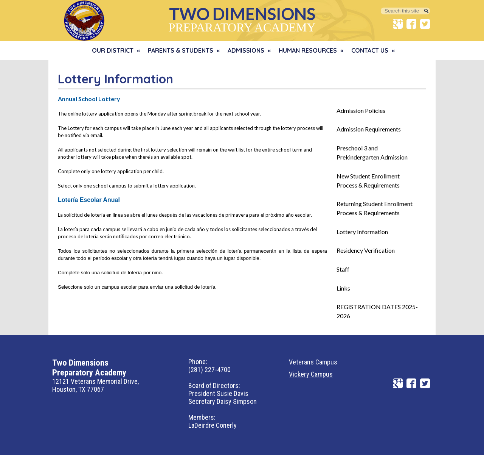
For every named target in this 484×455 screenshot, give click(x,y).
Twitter (425, 24)
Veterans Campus (313, 362)
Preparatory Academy (241, 19)
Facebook (411, 24)
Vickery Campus (311, 374)
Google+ (398, 24)
